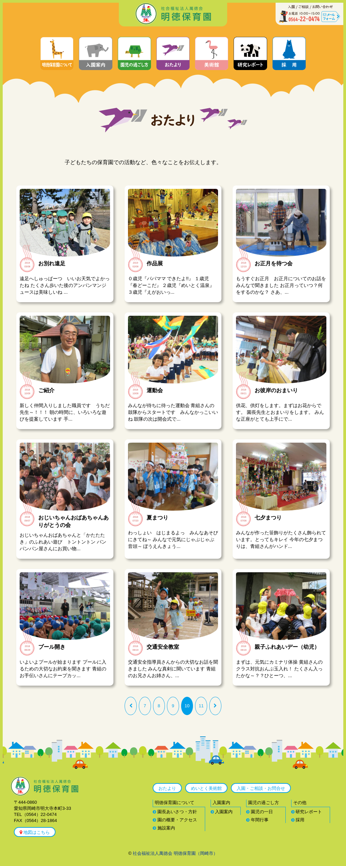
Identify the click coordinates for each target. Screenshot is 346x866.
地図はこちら (35, 832)
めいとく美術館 (206, 788)
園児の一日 (259, 811)
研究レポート (306, 811)
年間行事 (257, 819)
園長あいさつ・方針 (175, 811)
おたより (167, 788)
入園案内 (222, 811)
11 (201, 705)
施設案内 (164, 827)
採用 (298, 819)
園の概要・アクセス (175, 819)
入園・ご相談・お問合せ (261, 788)
